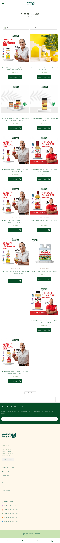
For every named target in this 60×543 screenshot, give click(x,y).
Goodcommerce (32, 535)
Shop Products (8, 467)
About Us (5, 475)
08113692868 (6, 451)
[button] (43, 28)
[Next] (34, 392)
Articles (5, 471)
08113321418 (6, 456)
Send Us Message (8, 459)
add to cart (15, 77)
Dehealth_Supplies (10, 506)
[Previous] (25, 392)
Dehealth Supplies (10, 510)
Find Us (4, 486)
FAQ (3, 482)
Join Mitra (6, 490)
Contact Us (6, 479)
